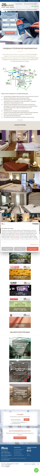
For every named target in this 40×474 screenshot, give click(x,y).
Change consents (7, 464)
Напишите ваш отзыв (20, 437)
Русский (35, 464)
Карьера (28, 455)
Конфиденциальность (10, 463)
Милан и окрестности (33, 0)
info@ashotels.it (16, 236)
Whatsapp (34, 6)
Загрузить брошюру (20, 458)
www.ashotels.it (4, 456)
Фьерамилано (12, 9)
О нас (28, 453)
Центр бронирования (30, 4)
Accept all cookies (33, 248)
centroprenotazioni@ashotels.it (7, 458)
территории (22, 0)
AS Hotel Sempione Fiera (19, 455)
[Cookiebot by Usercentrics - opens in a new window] (33, 224)
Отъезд (11, 18)
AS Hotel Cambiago (18, 453)
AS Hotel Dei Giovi (18, 451)
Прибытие (5, 18)
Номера (4, 22)
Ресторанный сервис (20, 12)
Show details (33, 244)
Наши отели (6, 9)
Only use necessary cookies (7, 249)
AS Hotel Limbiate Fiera (19, 449)
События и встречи (21, 9)
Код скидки (5, 27)
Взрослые (12, 22)
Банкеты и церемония (32, 9)
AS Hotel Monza (17, 452)
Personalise (20, 248)
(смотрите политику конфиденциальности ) (18, 423)
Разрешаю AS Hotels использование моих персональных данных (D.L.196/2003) (18, 422)
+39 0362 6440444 (17, 4)
